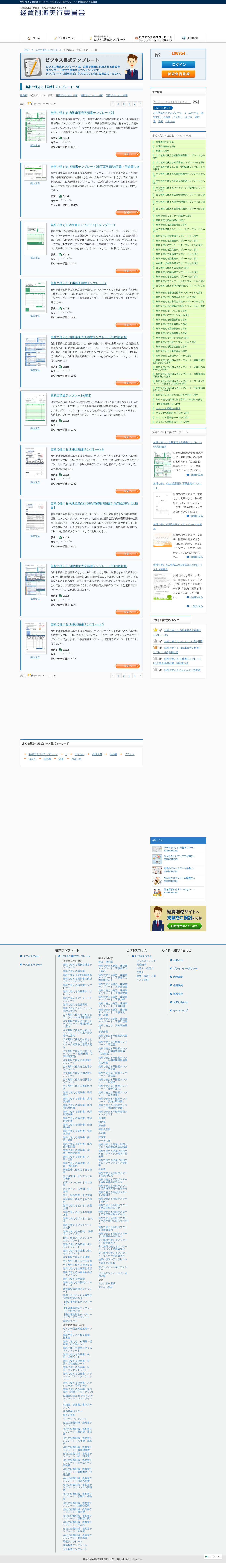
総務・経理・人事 (146, 976)
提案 (61, 758)
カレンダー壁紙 (106, 1283)
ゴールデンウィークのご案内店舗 (112, 1274)
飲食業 (102, 1137)
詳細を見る (197, 474)
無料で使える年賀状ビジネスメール (77, 1283)
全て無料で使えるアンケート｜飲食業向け (112, 1241)
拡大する (35, 145)
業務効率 (141, 964)
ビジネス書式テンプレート (46, 50)
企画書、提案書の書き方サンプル (77, 1406)
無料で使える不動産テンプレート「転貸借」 (112, 1081)
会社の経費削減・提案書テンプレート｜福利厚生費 (77, 1517)
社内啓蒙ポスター (72, 1411)
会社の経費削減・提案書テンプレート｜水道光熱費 (77, 1479)
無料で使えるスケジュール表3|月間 (183, 641)
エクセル (193, 112)
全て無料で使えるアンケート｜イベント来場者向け (112, 1247)
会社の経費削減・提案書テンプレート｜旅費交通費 (77, 1504)
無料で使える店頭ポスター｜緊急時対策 (112, 1174)
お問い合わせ (180, 1002)
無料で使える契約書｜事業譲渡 (77, 1093)
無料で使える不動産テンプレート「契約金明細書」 (112, 1100)
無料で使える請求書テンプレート (77, 986)
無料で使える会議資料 (75, 1004)
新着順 (23, 95)
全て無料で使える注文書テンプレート (77, 1067)
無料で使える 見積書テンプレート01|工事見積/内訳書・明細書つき (95, 166)
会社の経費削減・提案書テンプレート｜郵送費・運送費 (77, 1431)
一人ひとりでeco (32, 964)
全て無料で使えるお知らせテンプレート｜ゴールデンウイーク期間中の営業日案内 (77, 1043)
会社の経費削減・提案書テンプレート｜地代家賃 (77, 1536)
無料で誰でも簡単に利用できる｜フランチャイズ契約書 (112, 1163)
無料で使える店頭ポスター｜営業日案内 (112, 1228)
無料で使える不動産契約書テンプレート (112, 1037)
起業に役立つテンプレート (112, 1259)
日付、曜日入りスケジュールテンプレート (77, 1239)
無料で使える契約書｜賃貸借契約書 (77, 1119)
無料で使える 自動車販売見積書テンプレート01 (82, 112)
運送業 (102, 1118)
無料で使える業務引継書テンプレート (77, 966)
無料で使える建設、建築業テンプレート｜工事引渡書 (112, 1020)
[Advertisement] (194, 20)
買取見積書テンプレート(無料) (71, 395)
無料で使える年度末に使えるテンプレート (77, 1252)
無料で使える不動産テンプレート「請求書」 (112, 1067)
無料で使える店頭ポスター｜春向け (112, 1200)
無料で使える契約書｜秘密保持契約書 (77, 1145)
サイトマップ (180, 1010)
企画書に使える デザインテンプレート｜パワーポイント (78, 1398)
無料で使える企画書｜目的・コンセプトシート (76, 1368)
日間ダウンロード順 (116, 95)
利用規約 (178, 977)
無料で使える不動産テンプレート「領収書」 (112, 1043)
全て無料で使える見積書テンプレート (77, 1061)
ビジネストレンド (146, 961)
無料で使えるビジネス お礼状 (78, 1219)
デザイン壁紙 (105, 1287)
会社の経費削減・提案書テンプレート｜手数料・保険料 (77, 1496)
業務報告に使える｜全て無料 (77, 1171)
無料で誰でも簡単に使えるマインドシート (77, 1349)
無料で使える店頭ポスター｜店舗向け (112, 1193)
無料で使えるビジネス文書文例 (77, 1207)
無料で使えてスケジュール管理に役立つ (77, 1009)
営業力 (140, 972)
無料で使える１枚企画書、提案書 (77, 1336)
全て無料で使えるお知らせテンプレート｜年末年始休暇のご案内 (77, 1033)
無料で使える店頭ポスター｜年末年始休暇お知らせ (112, 1213)
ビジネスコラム (143, 956)
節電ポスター (70, 1321)
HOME (26, 50)
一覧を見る (197, 606)
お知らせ (76, 758)
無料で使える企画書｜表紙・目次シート (76, 1355)
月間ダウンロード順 (67, 95)
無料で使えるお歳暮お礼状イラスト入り (77, 1273)
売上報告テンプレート (75, 1549)
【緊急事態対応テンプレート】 (77, 1303)
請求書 (47, 758)
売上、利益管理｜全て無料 (77, 1195)
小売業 (102, 1133)
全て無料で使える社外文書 (77, 1264)
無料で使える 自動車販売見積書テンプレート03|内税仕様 (89, 566)
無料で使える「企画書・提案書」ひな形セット (77, 1342)
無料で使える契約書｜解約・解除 (76, 1138)
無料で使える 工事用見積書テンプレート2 (78, 283)
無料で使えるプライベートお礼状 (77, 1226)
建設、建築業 (105, 962)
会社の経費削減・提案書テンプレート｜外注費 (77, 1530)
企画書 (113, 754)
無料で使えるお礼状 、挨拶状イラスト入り (78, 1232)
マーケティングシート (75, 1418)
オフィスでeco (31, 956)
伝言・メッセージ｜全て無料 (77, 1183)
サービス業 (104, 1140)
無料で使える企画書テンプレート (77, 992)
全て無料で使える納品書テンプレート (77, 1074)
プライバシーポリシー (185, 968)
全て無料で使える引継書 (76, 1257)
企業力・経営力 (145, 968)
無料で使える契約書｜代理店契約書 (77, 1113)
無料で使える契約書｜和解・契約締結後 (76, 1151)
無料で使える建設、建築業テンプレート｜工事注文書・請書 (112, 1012)
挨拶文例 (97, 754)
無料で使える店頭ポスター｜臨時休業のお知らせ (112, 1180)
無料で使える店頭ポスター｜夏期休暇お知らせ (112, 1206)
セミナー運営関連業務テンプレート (77, 1330)
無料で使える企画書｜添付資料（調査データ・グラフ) (78, 1390)
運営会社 (178, 993)
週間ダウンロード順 (92, 95)
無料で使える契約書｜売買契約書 (77, 1126)
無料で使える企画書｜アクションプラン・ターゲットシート (77, 1376)
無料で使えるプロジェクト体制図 (182, 669)
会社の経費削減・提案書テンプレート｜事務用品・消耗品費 (77, 1472)
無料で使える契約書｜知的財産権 (77, 1132)
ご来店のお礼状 (106, 1263)
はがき (32, 758)
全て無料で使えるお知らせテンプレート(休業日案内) (77, 1016)
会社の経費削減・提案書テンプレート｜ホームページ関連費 (77, 1463)
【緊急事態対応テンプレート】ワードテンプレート (77, 1316)
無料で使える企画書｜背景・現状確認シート (76, 1362)
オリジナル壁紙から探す (168, 408)
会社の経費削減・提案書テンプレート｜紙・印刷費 (77, 1455)
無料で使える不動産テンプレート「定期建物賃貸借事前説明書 (112, 1060)
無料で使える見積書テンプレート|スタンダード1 (83, 225)
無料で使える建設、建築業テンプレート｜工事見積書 (112, 985)
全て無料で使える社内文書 (77, 1260)
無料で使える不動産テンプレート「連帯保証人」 (112, 1087)
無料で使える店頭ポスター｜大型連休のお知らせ (112, 1235)
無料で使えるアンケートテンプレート (77, 999)
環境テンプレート (72, 1541)
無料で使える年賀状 (74, 1278)
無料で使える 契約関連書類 (112, 1026)
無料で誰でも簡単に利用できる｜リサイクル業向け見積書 (112, 1154)
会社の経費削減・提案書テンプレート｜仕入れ (77, 1523)
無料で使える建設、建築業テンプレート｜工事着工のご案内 (112, 968)
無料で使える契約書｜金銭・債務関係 (76, 1164)
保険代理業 (104, 1129)
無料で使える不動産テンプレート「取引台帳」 (112, 1093)
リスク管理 (143, 979)
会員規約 (178, 985)
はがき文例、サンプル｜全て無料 (77, 1177)
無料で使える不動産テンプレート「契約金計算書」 (112, 1106)
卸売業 (102, 1122)
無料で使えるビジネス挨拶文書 (77, 1213)
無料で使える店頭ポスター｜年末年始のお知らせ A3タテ (113, 1221)
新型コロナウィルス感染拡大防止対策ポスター (77, 1296)
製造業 (102, 1125)
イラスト (129, 754)
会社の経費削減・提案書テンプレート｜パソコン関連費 (77, 1487)
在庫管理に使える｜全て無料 (77, 1200)
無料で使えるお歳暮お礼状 (77, 1268)
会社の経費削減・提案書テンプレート (77, 1424)
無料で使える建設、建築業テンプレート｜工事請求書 (112, 991)
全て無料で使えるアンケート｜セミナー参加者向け (112, 1254)
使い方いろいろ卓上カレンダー (112, 1268)
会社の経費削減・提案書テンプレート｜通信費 (77, 1510)
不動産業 (103, 1031)
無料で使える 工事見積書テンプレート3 (77, 624)
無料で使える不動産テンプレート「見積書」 (112, 1074)
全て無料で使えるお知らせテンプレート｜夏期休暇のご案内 (77, 1024)
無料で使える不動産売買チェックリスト (112, 1113)
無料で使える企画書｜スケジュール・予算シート (77, 1384)
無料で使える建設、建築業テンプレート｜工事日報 (112, 1004)
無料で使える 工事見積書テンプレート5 (77, 449)
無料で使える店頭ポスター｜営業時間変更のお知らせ (112, 1187)
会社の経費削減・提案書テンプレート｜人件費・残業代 (77, 1441)
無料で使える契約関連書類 (77, 975)
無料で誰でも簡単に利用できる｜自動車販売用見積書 (112, 1145)
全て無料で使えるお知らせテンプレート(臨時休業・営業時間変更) (78, 1054)
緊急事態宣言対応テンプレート (77, 1290)
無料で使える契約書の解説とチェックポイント (77, 980)
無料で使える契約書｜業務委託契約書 (77, 1106)
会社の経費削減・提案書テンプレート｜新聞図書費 (77, 1448)
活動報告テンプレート (75, 1545)
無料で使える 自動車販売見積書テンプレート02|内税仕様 (89, 337)
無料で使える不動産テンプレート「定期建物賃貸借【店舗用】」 (112, 1051)
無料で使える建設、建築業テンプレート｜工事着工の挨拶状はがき (112, 978)
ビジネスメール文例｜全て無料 (77, 1190)
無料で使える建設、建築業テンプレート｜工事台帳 (112, 998)
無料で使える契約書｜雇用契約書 (77, 1100)
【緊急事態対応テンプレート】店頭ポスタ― (77, 1309)
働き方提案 (69, 1415)
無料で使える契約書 (74, 971)
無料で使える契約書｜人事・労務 (76, 1158)
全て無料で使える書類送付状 (77, 1087)
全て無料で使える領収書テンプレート (77, 1081)
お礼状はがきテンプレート (167, 112)
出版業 (102, 1169)
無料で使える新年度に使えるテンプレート (77, 1245)
